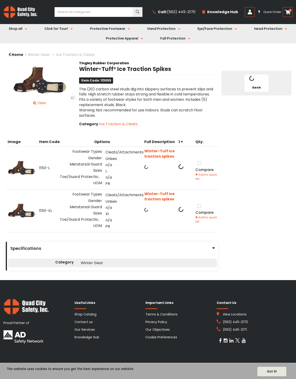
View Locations (235, 314)
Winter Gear (39, 54)
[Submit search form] (137, 12)
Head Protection (268, 28)
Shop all (15, 28)
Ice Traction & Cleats (75, 54)
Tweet (256, 100)
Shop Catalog (85, 314)
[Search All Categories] (98, 12)
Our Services (84, 329)
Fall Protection (172, 38)
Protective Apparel (122, 38)
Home (15, 54)
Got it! (272, 371)
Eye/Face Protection (214, 28)
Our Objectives (157, 329)
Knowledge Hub (86, 337)
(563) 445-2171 (235, 329)
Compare (204, 166)
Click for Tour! (56, 28)
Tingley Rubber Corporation (104, 63)
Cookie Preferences (161, 337)
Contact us (83, 322)
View (39, 103)
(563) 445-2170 (174, 12)
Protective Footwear (107, 28)
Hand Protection (161, 28)
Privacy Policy (156, 322)
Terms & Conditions (161, 314)
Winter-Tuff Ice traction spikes (159, 154)
